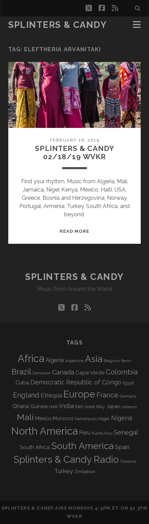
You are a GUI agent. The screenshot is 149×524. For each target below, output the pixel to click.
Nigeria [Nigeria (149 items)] (121, 418)
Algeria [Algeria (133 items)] (55, 360)
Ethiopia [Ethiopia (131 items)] (51, 395)
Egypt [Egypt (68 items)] (128, 383)
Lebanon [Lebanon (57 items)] (129, 407)
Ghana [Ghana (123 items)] (20, 406)
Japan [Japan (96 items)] (113, 406)
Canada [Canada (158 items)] (63, 372)
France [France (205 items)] (107, 395)
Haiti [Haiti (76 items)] (53, 406)
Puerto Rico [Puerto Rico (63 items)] (102, 433)
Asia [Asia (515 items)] (93, 358)
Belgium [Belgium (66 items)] (112, 360)
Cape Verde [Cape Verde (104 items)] (90, 373)
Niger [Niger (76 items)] (104, 418)
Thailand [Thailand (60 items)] (128, 461)
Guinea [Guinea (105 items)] (39, 406)
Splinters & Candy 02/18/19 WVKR (74, 152)
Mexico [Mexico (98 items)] (43, 418)
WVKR (74, 516)
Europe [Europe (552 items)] (79, 394)
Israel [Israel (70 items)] (90, 406)
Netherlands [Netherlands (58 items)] (86, 419)
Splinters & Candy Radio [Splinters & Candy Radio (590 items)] (66, 459)
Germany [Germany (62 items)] (128, 396)
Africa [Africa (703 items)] (31, 358)
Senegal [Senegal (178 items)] (126, 432)
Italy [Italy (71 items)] (100, 406)
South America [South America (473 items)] (82, 445)
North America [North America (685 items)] (44, 431)
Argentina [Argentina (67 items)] (74, 360)
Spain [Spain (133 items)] (122, 447)
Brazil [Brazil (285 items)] (21, 371)
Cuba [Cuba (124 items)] (22, 382)
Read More (74, 231)
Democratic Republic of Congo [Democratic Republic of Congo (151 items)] (75, 382)
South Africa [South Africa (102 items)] (35, 447)
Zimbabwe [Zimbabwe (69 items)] (84, 471)
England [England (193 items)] (26, 395)
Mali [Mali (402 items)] (25, 417)
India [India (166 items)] (66, 406)
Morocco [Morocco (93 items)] (63, 418)
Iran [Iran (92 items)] (79, 406)
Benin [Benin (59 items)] (126, 361)
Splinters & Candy (57, 25)
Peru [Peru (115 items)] (84, 432)
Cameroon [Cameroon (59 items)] (41, 373)
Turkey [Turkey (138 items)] (63, 471)
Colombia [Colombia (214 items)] (122, 372)
